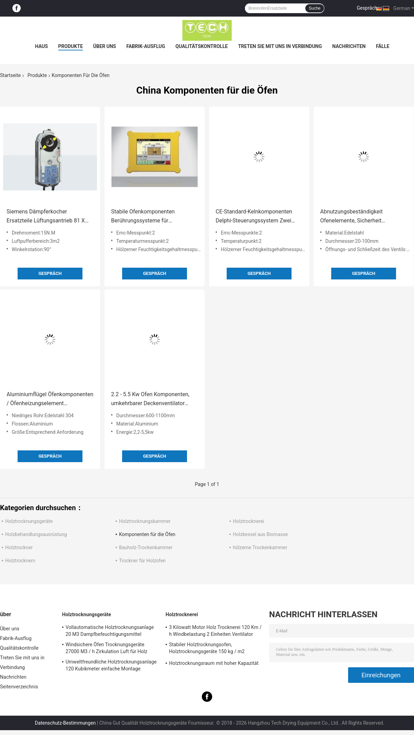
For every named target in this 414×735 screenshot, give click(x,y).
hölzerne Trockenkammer (260, 547)
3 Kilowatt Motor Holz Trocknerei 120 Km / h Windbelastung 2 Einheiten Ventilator (215, 630)
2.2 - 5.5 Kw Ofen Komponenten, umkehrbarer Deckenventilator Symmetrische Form (150, 399)
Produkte (70, 46)
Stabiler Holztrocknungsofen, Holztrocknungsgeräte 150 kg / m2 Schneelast (207, 649)
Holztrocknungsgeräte (29, 521)
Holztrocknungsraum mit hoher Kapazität (213, 663)
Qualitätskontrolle (202, 46)
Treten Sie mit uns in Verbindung (280, 46)
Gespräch (367, 8)
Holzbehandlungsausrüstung (36, 534)
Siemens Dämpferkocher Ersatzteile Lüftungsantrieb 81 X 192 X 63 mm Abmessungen (46, 216)
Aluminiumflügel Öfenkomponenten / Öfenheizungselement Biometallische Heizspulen (50, 399)
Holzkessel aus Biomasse (260, 534)
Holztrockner (19, 547)
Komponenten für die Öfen (147, 534)
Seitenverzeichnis (19, 686)
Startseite (10, 75)
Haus (41, 46)
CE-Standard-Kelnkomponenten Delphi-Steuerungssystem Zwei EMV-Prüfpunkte (254, 216)
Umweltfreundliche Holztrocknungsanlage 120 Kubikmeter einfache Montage (111, 665)
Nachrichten (349, 46)
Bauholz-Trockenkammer (145, 547)
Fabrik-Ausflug (145, 46)
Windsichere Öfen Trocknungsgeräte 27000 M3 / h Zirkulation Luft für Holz (106, 648)
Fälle (383, 46)
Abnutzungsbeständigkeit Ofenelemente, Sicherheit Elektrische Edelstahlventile (353, 216)
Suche (315, 8)
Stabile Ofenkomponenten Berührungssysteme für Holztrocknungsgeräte (143, 216)
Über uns (104, 46)
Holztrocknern (20, 560)
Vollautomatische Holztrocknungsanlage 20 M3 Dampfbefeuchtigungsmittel (110, 630)
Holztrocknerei (248, 521)
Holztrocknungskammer (145, 521)
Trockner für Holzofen (142, 560)
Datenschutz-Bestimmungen (65, 723)
